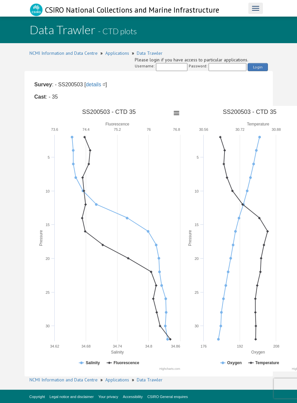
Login (258, 66)
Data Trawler (150, 53)
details (93, 84)
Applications (117, 53)
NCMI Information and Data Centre (63, 53)
